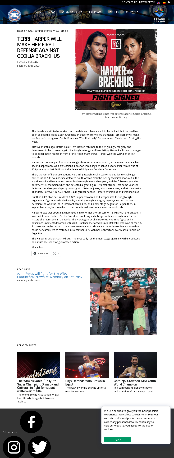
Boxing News (24, 30)
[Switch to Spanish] (164, 2)
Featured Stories (42, 30)
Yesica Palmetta (29, 62)
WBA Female (60, 30)
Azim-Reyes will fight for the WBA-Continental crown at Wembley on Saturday (49, 275)
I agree (117, 439)
